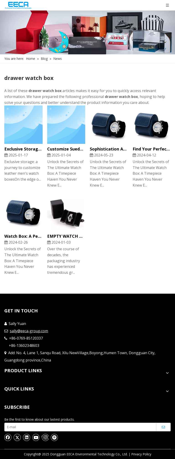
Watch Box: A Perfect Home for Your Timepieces (23, 236)
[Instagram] (45, 437)
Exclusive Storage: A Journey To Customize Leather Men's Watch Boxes (23, 149)
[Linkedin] (26, 437)
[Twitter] (17, 437)
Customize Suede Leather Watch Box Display (66, 149)
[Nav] (87, 32)
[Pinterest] (54, 437)
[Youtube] (36, 437)
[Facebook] (8, 437)
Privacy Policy (141, 454)
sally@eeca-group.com (29, 330)
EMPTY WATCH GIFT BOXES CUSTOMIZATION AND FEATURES (66, 236)
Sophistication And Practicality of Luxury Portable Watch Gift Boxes (109, 149)
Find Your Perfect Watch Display (152, 149)
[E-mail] (79, 427)
